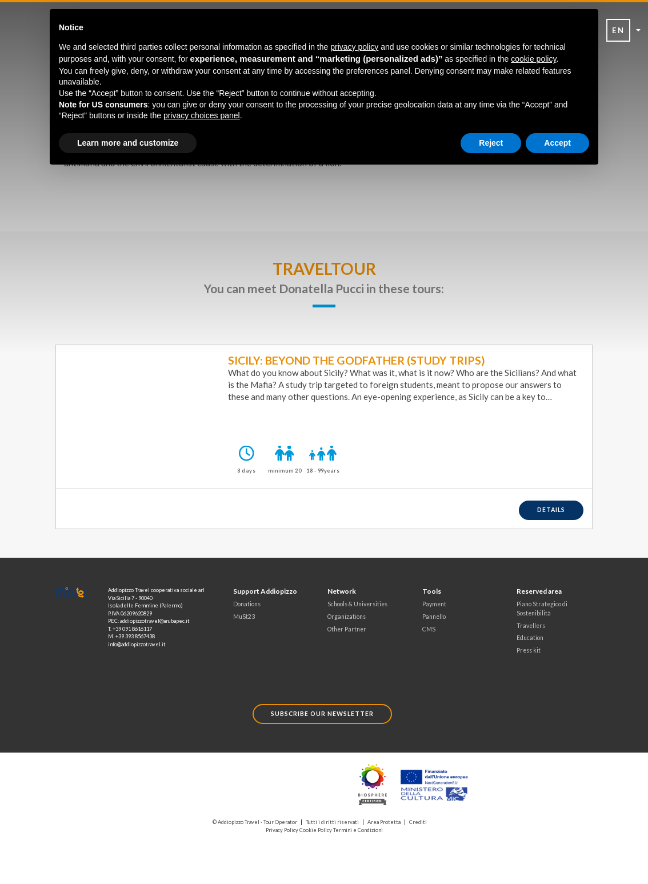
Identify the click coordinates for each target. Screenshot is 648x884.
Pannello (434, 616)
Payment (434, 604)
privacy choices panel (201, 115)
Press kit (529, 650)
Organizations (346, 616)
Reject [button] (491, 142)
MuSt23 (244, 616)
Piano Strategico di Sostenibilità (542, 609)
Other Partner (346, 629)
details (551, 509)
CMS (428, 629)
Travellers (531, 625)
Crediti (418, 822)
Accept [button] (557, 142)
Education (530, 637)
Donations (247, 604)
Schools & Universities (357, 604)
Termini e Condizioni (358, 830)
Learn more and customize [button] (127, 142)
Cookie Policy (315, 830)
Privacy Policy (282, 830)
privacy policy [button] (354, 46)
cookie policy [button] (533, 58)
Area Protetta (384, 822)
